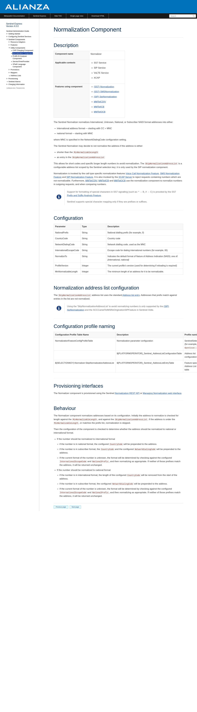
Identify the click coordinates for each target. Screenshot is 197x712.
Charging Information (16, 84)
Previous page (61, 507)
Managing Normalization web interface (162, 393)
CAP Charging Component (23, 50)
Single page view (76, 16)
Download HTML (98, 16)
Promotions (15, 70)
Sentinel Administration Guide (17, 31)
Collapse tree (11, 88)
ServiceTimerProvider (21, 61)
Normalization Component (23, 53)
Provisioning (13, 79)
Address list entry (131, 295)
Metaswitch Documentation (14, 16)
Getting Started (14, 34)
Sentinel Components (16, 39)
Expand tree (21, 88)
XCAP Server (125, 177)
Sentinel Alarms (14, 82)
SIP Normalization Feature (79, 177)
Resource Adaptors (18, 42)
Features (14, 45)
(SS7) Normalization (104, 86)
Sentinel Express (39, 16)
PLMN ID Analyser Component (20, 57)
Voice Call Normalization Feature (142, 173)
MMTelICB (99, 107)
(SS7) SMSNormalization (106, 91)
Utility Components (18, 48)
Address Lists (16, 76)
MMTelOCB (99, 112)
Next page (75, 507)
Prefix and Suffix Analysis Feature (84, 195)
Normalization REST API (127, 393)
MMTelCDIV (100, 101)
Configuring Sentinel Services (19, 37)
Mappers (14, 73)
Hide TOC (58, 16)
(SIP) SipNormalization (105, 96)
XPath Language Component (19, 65)
